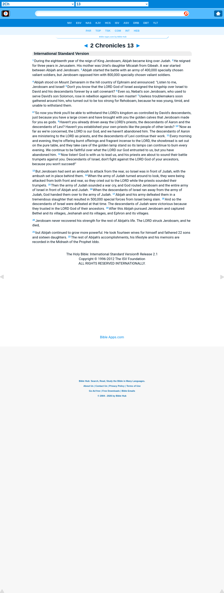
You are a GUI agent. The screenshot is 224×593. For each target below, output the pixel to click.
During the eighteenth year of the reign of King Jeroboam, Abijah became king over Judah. (102, 61)
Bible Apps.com (112, 337)
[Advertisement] (112, 295)
